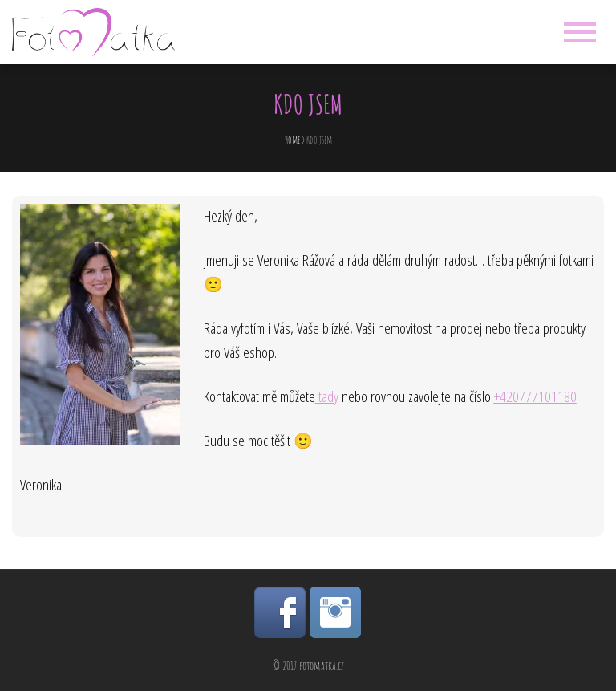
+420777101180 (535, 396)
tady (328, 396)
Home (292, 139)
